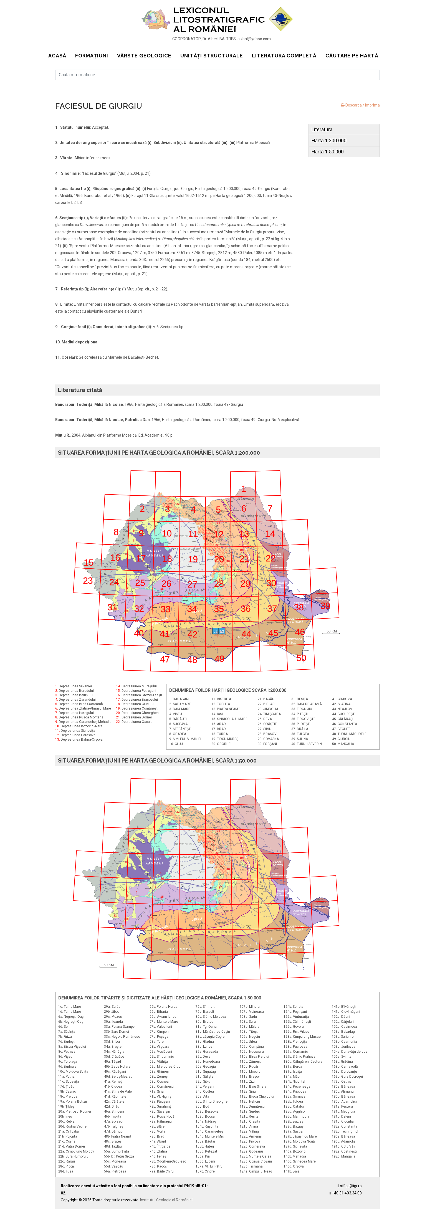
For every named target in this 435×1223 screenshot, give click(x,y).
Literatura (322, 129)
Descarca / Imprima (360, 105)
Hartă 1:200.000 (329, 140)
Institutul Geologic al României (166, 1200)
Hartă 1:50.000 (328, 152)
